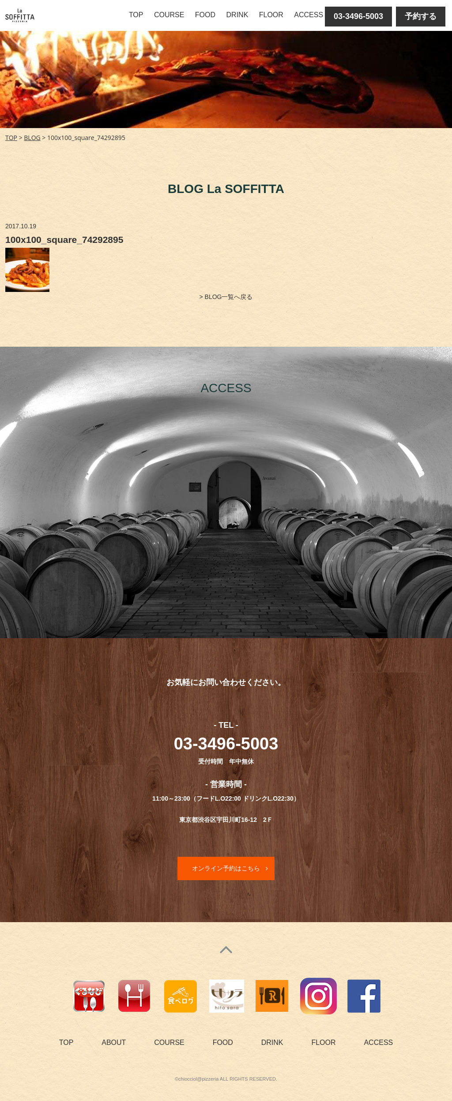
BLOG (32, 137)
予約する (421, 16)
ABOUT (114, 1042)
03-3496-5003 (358, 16)
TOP (136, 15)
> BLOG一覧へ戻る (226, 296)
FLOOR (271, 15)
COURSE (169, 15)
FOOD (205, 15)
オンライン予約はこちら (226, 868)
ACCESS (308, 15)
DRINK (237, 15)
